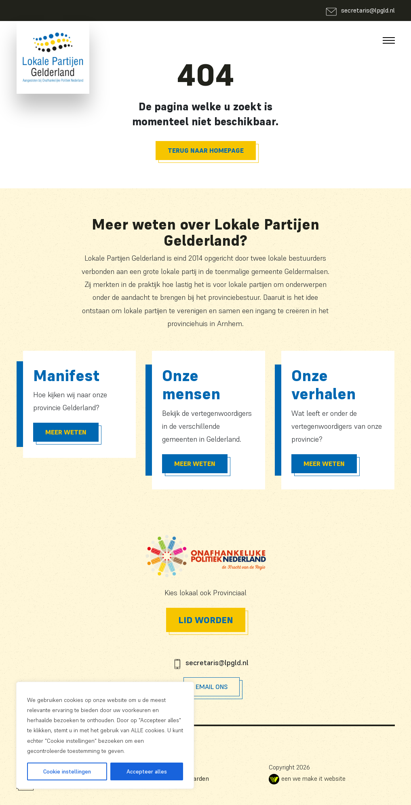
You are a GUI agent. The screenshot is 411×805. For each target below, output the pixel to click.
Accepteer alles (146, 771)
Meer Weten (65, 432)
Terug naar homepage (206, 150)
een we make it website (307, 778)
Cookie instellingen (67, 771)
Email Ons (212, 687)
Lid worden (205, 620)
